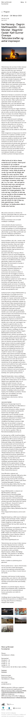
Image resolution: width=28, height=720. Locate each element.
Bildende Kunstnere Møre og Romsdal (11, 691)
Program (7, 12)
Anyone (14, 713)
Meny (22, 2)
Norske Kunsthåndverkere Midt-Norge (13, 692)
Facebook (4, 670)
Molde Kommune (21, 697)
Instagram (4, 672)
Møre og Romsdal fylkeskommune (13, 696)
